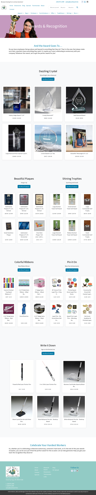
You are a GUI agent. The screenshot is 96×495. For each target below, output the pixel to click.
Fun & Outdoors (43, 13)
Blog (23, 5)
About (42, 5)
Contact (12, 9)
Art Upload (56, 470)
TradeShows (60, 13)
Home (11, 5)
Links (45, 476)
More (75, 13)
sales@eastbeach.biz (71, 2)
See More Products (48, 79)
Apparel (20, 13)
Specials (28, 5)
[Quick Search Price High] (72, 7)
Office (52, 13)
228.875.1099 (60, 2)
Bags (26, 13)
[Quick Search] (54, 7)
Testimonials (36, 5)
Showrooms (17, 5)
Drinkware (34, 13)
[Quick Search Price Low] (64, 7)
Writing (69, 13)
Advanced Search (46, 468)
